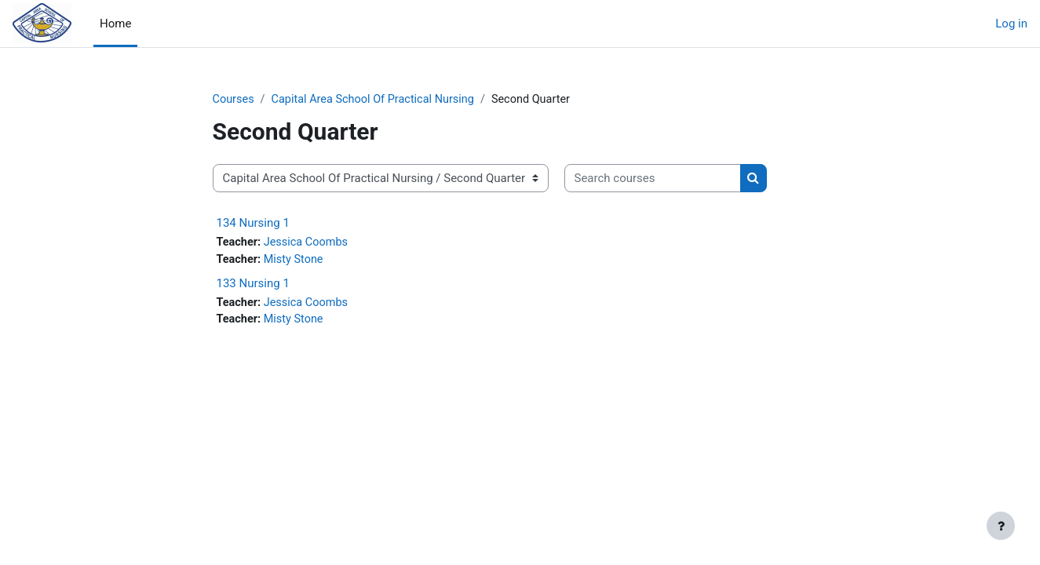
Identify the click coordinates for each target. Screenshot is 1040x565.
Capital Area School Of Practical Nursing (378, 100)
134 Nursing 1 (253, 224)
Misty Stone (296, 261)
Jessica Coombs (308, 243)
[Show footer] (1001, 526)
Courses (234, 100)
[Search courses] (652, 179)
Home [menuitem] (115, 23)
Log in (1011, 23)
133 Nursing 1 (253, 285)
